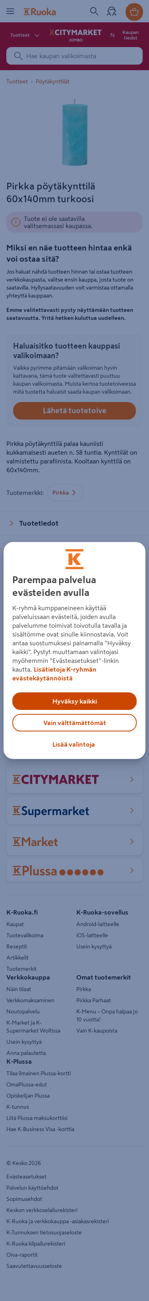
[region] (74, 650)
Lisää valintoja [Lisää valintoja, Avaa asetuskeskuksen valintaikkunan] (73, 744)
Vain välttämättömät (74, 722)
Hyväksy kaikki (74, 701)
